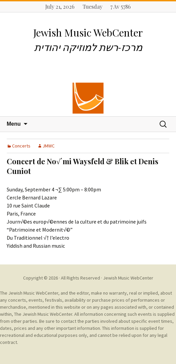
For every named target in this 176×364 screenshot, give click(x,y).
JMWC (48, 146)
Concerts (21, 146)
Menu (14, 124)
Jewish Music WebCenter (128, 278)
